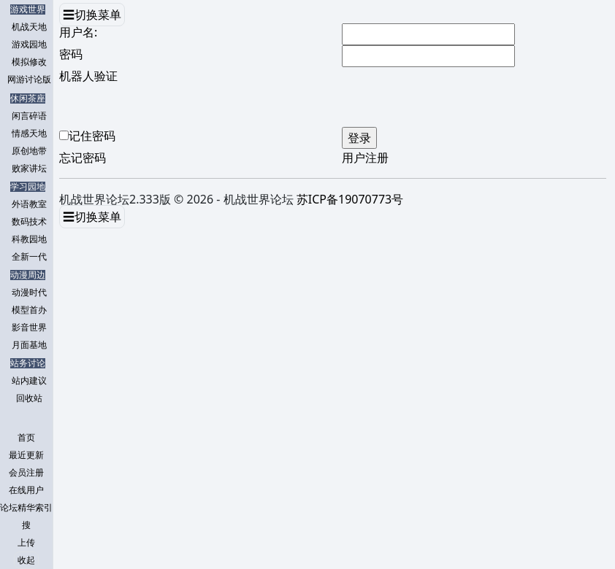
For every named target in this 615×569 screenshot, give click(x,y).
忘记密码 (82, 158)
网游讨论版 (29, 79)
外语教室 (29, 204)
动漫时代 (29, 292)
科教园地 (29, 239)
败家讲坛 (29, 168)
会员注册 (26, 473)
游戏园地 (29, 44)
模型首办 (29, 310)
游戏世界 (27, 9)
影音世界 (29, 327)
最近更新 (26, 455)
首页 (26, 438)
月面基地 (29, 345)
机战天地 (29, 27)
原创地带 (29, 151)
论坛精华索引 (26, 508)
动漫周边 (27, 275)
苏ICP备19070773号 (350, 199)
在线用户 (26, 490)
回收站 (29, 398)
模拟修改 (29, 62)
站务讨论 (27, 363)
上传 (26, 543)
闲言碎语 (29, 116)
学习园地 (27, 187)
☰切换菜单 (92, 15)
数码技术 (29, 222)
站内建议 (29, 381)
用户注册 (365, 158)
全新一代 (29, 257)
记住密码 (92, 136)
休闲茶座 (27, 98)
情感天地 (29, 133)
